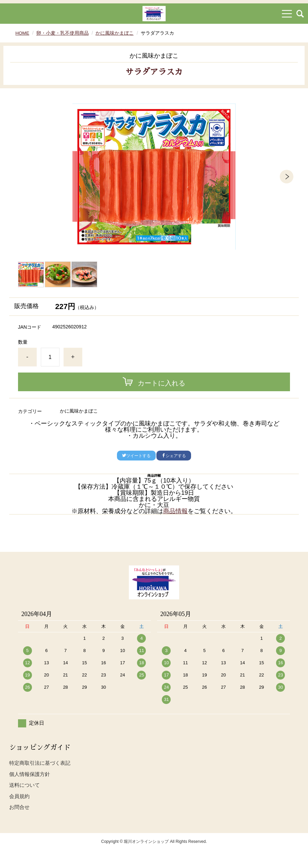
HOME (22, 33)
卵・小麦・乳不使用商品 (63, 33)
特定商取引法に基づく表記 (39, 763)
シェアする (173, 455)
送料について (24, 785)
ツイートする (136, 455)
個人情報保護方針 (29, 774)
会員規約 (19, 796)
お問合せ (19, 807)
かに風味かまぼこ (115, 33)
